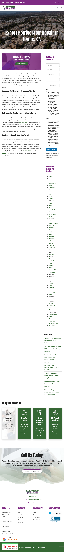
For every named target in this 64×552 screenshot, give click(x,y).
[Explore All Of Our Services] (32, 472)
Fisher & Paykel (54, 223)
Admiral (52, 176)
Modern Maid (53, 270)
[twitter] (53, 2)
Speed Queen (53, 299)
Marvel (52, 263)
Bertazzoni (53, 187)
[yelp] (61, 2)
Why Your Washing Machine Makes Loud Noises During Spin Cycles (53, 349)
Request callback (52, 149)
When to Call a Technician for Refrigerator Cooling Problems (53, 341)
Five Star (52, 225)
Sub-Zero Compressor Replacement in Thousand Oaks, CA (52, 376)
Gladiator (52, 232)
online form (4, 153)
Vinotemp (52, 319)
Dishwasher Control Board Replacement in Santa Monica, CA (53, 384)
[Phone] (54, 79)
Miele (51, 267)
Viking (51, 316)
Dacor (51, 203)
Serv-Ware (53, 292)
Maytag (52, 265)
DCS (51, 207)
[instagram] (55, 2)
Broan (51, 196)
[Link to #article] (31, 45)
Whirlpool (53, 325)
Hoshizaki (52, 236)
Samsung (52, 287)
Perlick (52, 283)
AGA (51, 178)
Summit (52, 303)
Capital (52, 198)
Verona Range (54, 314)
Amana (52, 181)
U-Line (52, 310)
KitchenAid (53, 247)
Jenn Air (52, 243)
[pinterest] (58, 2)
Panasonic (53, 279)
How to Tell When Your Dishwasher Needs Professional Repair (52, 357)
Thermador (53, 305)
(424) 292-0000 (25, 151)
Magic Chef (53, 261)
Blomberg (52, 192)
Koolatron (53, 250)
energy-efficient (22, 122)
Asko (51, 185)
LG (50, 259)
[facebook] (50, 2)
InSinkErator (53, 210)
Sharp (51, 294)
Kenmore (52, 245)
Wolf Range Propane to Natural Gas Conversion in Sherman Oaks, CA (52, 392)
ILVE (51, 241)
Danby (51, 205)
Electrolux (53, 212)
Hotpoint (52, 238)
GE (50, 230)
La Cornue (52, 254)
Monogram (53, 272)
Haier (51, 234)
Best (51, 189)
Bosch (51, 194)
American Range (54, 183)
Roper (51, 285)
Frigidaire (52, 227)
